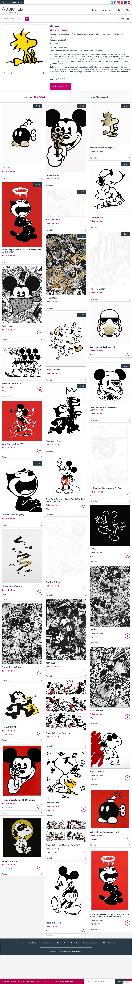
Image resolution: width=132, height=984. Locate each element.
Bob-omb (6, 168)
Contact (129, 2)
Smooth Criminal (9, 861)
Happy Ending (52, 175)
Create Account (16, 3)
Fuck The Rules (96, 710)
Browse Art (106, 10)
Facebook (115, 2)
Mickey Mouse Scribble (12, 586)
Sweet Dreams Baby (11, 667)
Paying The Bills (97, 771)
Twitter (112, 2)
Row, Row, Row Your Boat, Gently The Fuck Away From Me (65, 500)
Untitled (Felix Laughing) (13, 515)
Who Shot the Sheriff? (12, 444)
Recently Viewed (99, 97)
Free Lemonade (53, 219)
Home (94, 10)
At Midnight (51, 663)
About (23, 943)
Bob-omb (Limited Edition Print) (104, 832)
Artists (118, 10)
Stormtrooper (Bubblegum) (102, 347)
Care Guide (75, 943)
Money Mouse (52, 298)
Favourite (24, 73)
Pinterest (122, 2)
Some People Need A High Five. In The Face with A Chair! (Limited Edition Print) (109, 915)
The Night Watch (97, 289)
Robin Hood (7, 326)
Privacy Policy (62, 943)
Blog (128, 10)
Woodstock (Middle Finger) (102, 147)
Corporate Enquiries (91, 943)
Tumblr (125, 2)
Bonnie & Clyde (97, 217)
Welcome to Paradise (12, 383)
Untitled (93, 629)
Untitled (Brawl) (53, 369)
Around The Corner (54, 923)
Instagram (118, 2)
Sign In (4, 3)
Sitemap (111, 943)
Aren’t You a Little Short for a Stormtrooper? (103, 408)
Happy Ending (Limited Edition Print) (18, 800)
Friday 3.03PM (9, 727)
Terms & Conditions (46, 943)
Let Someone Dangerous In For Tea (106, 488)
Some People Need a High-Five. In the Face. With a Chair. (22, 250)
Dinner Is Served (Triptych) (58, 733)
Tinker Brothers (58, 30)
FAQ (103, 943)
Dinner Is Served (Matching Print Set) (63, 845)
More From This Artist (33, 97)
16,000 (93, 549)
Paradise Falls (52, 802)
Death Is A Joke (53, 582)
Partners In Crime (54, 441)
